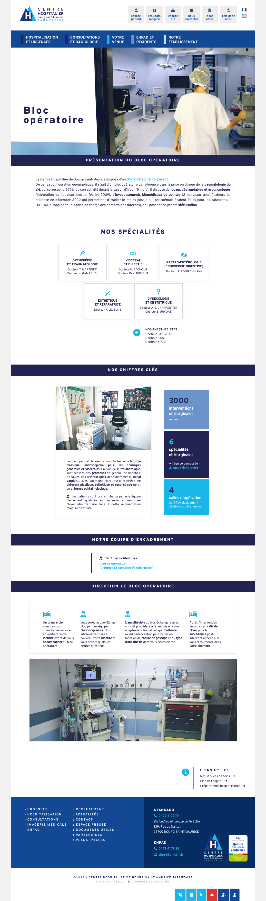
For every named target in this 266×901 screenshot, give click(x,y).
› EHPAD (32, 830)
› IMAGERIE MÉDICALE (46, 825)
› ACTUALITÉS (86, 815)
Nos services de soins (217, 776)
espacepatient (136, 17)
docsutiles (210, 17)
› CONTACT (83, 820)
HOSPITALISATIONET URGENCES (42, 40)
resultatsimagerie (154, 17)
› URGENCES (36, 810)
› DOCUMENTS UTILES (93, 830)
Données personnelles (152, 881)
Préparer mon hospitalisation (222, 786)
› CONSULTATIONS (42, 820)
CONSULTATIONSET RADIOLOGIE (85, 40)
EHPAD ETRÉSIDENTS (146, 40)
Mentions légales (110, 881)
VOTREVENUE (118, 40)
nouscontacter (191, 17)
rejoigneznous (228, 17)
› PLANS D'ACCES (89, 840)
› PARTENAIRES (88, 835)
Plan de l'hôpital (213, 781)
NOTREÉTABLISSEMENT (183, 40)
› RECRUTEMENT (88, 810)
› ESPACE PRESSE (89, 825)
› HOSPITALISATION (43, 815)
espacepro (173, 17)
